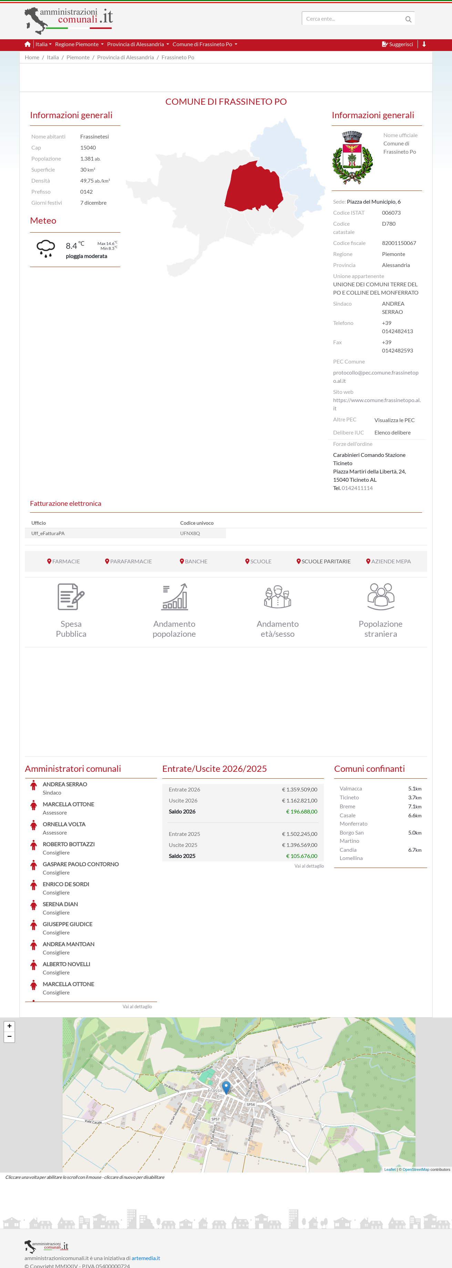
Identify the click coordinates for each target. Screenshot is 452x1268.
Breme (347, 806)
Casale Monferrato (354, 819)
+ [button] (9, 975)
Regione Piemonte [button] (77, 44)
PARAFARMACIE (131, 561)
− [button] (9, 985)
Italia (53, 57)
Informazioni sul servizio (53, 1222)
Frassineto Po (178, 57)
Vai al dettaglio (137, 955)
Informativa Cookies (160, 1222)
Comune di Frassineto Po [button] (203, 44)
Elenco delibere (392, 432)
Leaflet (390, 1118)
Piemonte (78, 57)
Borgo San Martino (352, 836)
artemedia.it (146, 1206)
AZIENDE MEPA (391, 561)
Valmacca (351, 788)
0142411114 (357, 487)
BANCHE (196, 561)
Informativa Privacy (109, 1222)
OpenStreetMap (416, 1118)
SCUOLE (260, 561)
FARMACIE (66, 561)
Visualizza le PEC (394, 420)
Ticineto (349, 797)
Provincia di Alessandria (125, 57)
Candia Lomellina (351, 853)
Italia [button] (41, 44)
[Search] (353, 18)
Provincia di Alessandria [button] (136, 44)
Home (32, 57)
